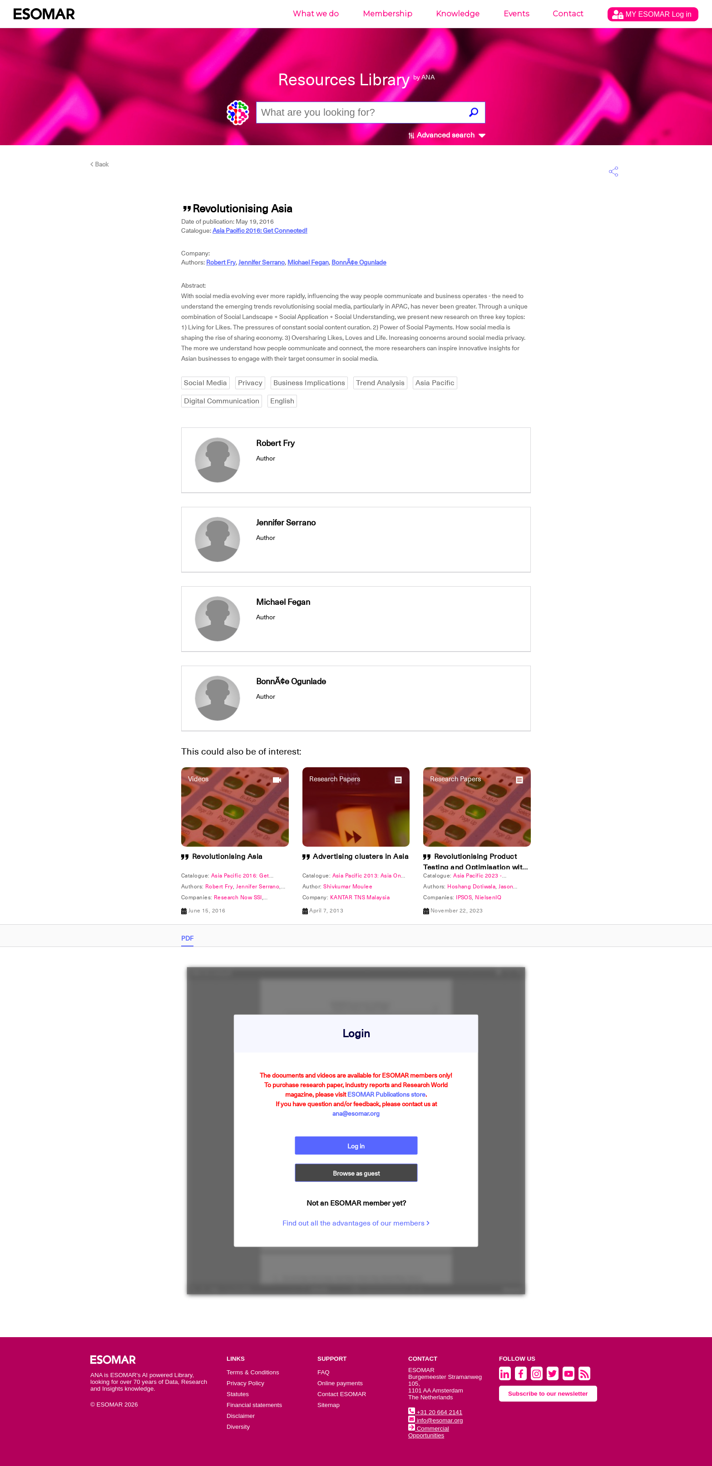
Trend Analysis (380, 382)
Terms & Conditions (253, 1372)
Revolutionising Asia (227, 856)
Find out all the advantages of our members (356, 1223)
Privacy (250, 382)
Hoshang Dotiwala (471, 886)
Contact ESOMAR (341, 1394)
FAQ (323, 1372)
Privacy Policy (245, 1383)
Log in (356, 1146)
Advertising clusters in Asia (361, 856)
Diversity (238, 1426)
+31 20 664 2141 (435, 1412)
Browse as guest (356, 1173)
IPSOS (464, 897)
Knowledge (458, 14)
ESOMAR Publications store (386, 1094)
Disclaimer (241, 1415)
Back (99, 164)
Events (516, 14)
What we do (316, 14)
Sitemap (328, 1405)
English (282, 401)
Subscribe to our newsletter (548, 1393)
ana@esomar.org (356, 1113)
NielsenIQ (488, 897)
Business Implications (309, 382)
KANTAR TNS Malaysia (360, 897)
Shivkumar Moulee (347, 886)
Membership (387, 14)
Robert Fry (221, 262)
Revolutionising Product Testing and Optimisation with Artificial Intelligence (475, 867)
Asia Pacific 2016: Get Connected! (260, 230)
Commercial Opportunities (428, 1432)
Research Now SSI (238, 897)
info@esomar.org (435, 1420)
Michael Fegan (308, 262)
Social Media (205, 382)
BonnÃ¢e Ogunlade (358, 262)
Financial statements (254, 1405)
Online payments (340, 1383)
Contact (568, 14)
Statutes (238, 1394)
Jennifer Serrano (261, 262)
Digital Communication (221, 401)
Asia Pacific (435, 382)
